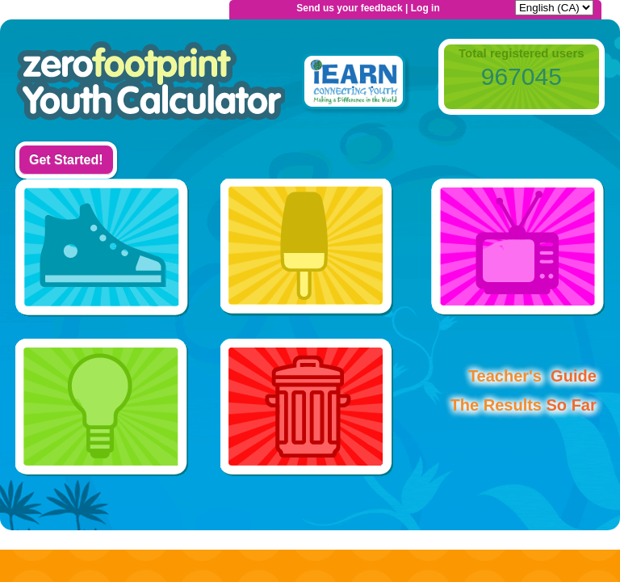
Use (102, 405)
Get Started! (66, 160)
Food (307, 249)
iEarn (353, 84)
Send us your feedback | (353, 8)
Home (150, 84)
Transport (102, 249)
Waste (307, 405)
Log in (425, 8)
